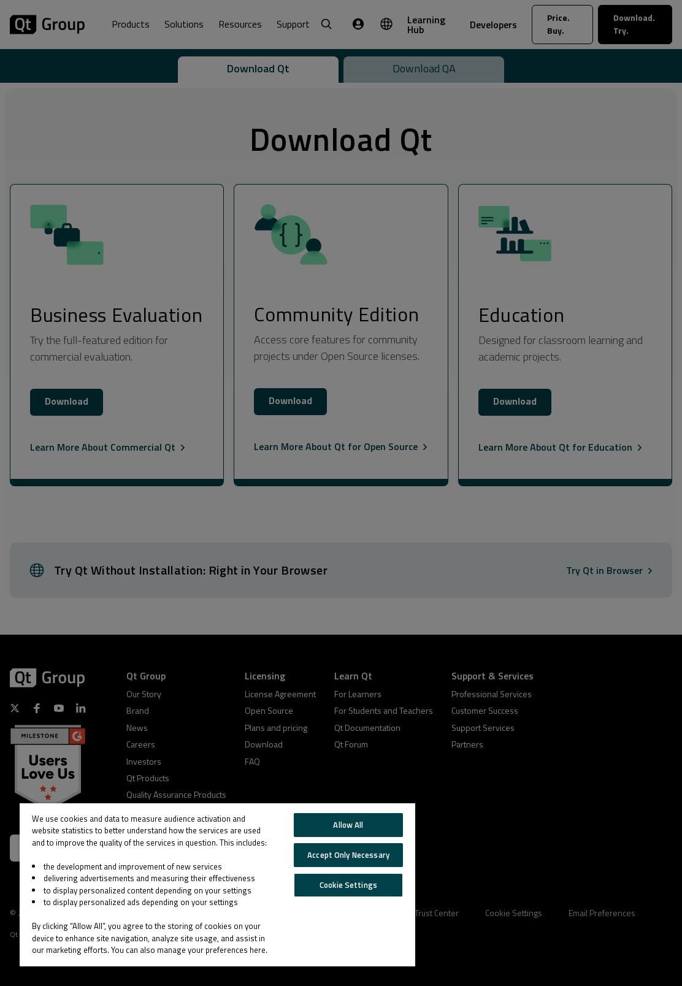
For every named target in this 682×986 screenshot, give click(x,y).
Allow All (348, 825)
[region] (217, 884)
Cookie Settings (348, 885)
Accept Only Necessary (348, 855)
